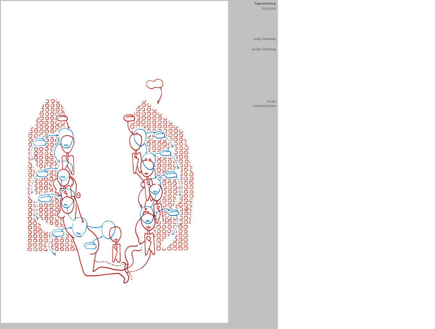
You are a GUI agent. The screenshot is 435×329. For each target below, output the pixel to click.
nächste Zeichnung (264, 49)
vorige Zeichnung (264, 39)
